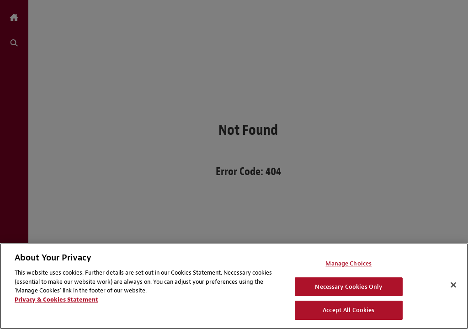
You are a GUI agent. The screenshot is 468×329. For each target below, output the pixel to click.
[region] (234, 286)
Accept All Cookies (348, 310)
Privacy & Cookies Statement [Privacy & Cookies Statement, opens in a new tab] (56, 299)
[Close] (453, 285)
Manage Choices (348, 263)
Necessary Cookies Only (348, 287)
